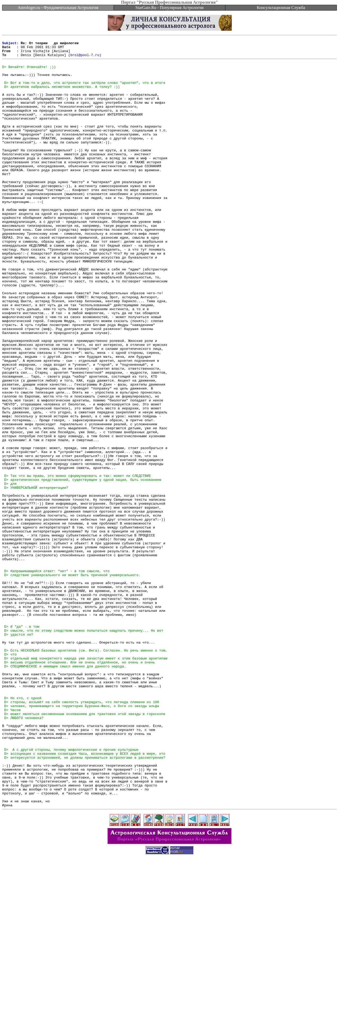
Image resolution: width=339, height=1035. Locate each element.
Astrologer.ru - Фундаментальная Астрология (58, 7)
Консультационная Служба (281, 7)
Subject (9, 44)
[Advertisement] (169, 1023)
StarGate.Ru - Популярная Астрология (169, 7)
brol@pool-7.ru (84, 58)
